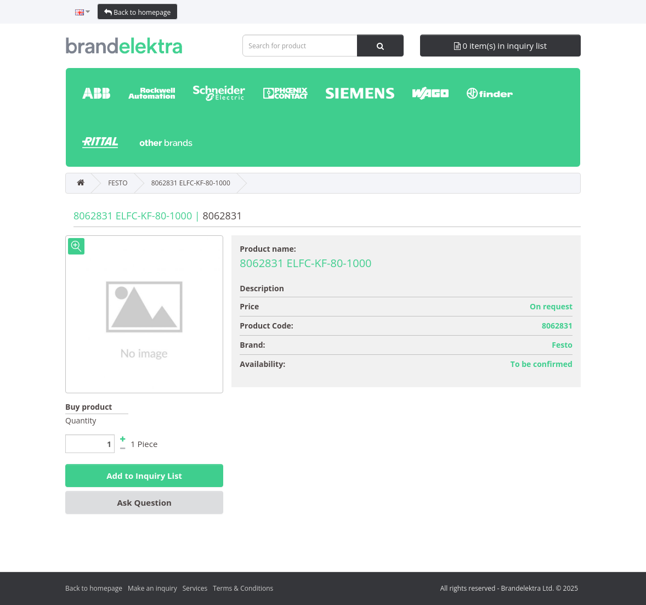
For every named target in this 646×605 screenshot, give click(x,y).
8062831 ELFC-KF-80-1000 (190, 183)
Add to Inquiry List (144, 475)
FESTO (117, 183)
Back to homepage (137, 12)
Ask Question (144, 502)
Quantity (80, 420)
